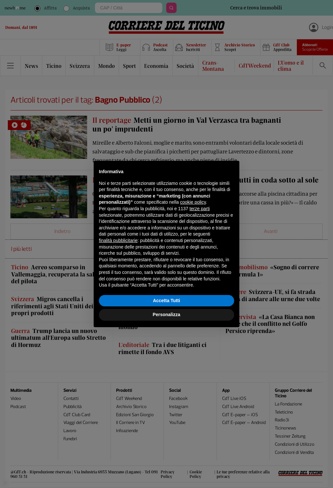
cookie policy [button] (193, 202)
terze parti (200, 208)
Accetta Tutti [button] (166, 300)
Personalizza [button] (166, 314)
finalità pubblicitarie (118, 240)
